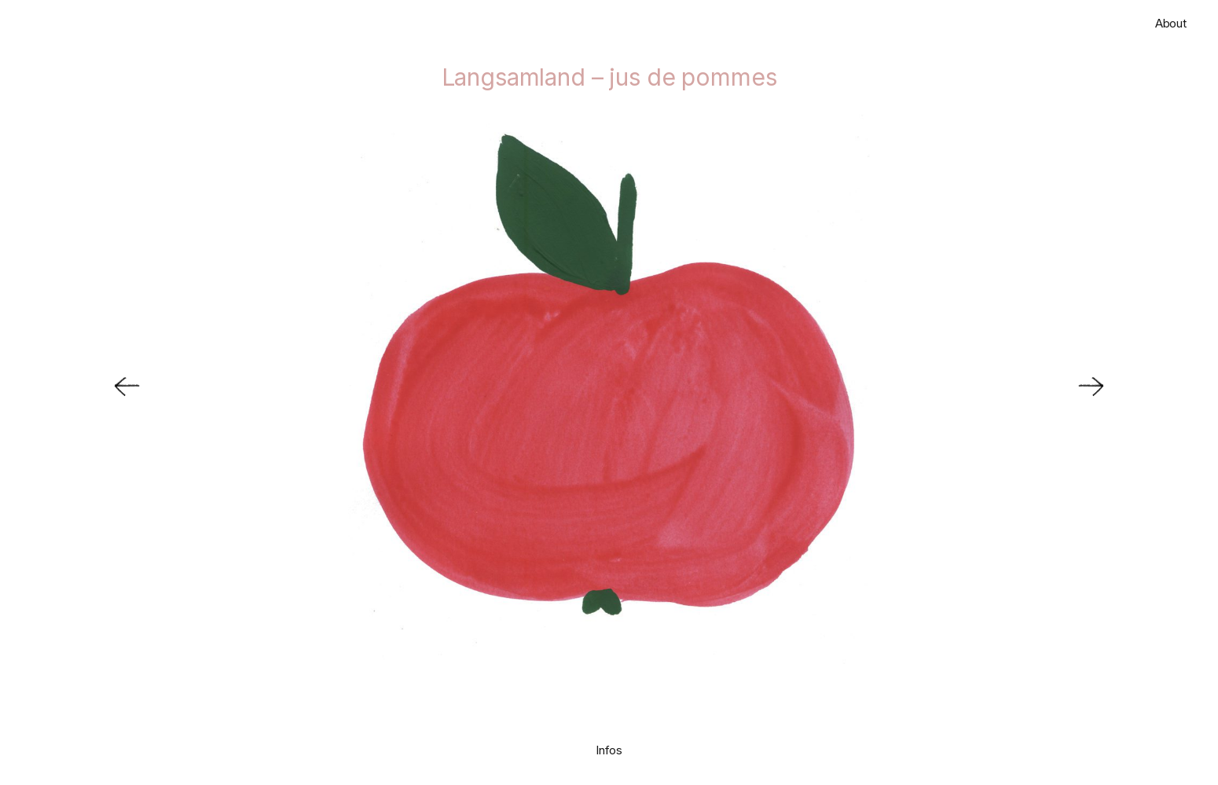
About (1171, 23)
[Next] (1100, 390)
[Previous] (118, 390)
